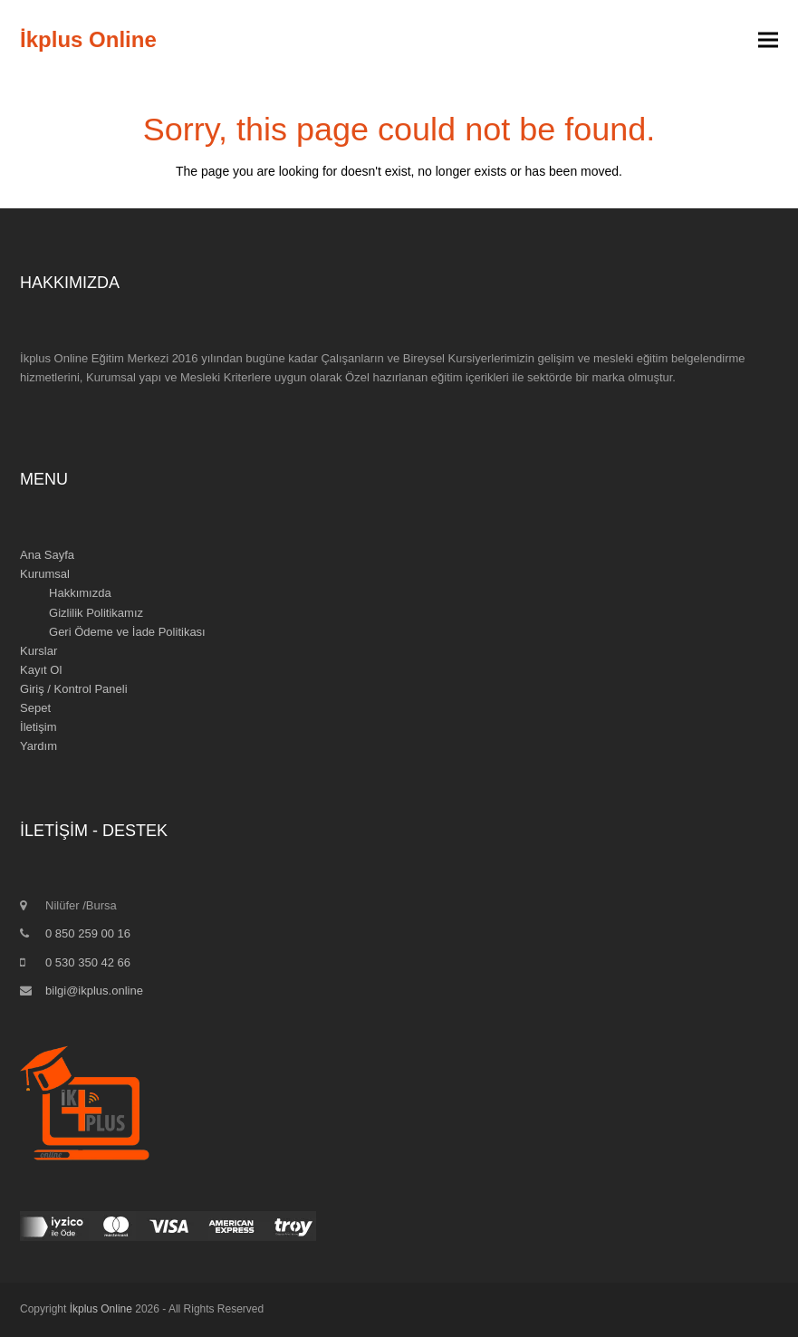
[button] (768, 40)
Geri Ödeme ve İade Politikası (127, 632)
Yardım (38, 746)
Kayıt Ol (41, 670)
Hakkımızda (80, 593)
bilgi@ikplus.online (94, 990)
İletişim (38, 727)
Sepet (35, 708)
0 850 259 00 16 (87, 933)
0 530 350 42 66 (87, 962)
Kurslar (38, 651)
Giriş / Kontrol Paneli (74, 689)
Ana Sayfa (47, 555)
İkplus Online (88, 39)
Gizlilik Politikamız (96, 613)
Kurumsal (45, 574)
